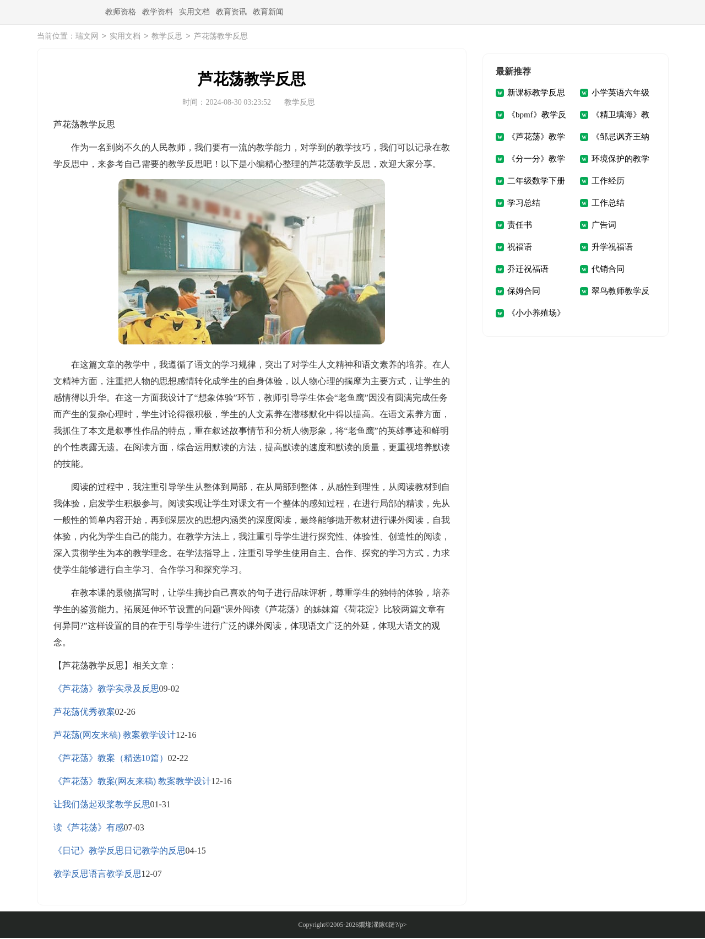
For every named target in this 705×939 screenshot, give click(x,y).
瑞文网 (87, 37)
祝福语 (519, 248)
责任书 (519, 226)
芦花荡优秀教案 (84, 712)
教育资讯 (231, 12)
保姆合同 (523, 292)
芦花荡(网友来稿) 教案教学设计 (114, 736)
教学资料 (157, 12)
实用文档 (194, 12)
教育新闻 (268, 12)
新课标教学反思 (536, 93)
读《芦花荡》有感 (88, 828)
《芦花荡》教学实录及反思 (106, 689)
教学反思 (166, 37)
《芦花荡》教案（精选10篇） (110, 759)
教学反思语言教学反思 (97, 874)
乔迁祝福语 (528, 270)
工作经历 (608, 181)
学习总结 (523, 203)
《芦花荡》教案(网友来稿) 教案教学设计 (132, 782)
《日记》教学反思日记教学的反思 (119, 851)
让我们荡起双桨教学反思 (101, 805)
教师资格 (120, 12)
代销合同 (608, 270)
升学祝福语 (612, 248)
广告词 (604, 226)
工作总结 (608, 203)
